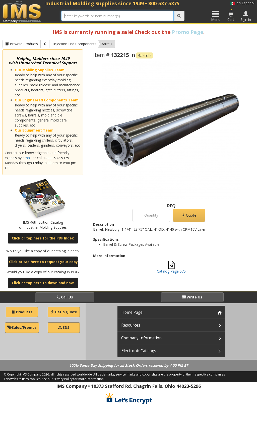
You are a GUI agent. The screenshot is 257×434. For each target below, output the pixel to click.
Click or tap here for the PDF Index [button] (43, 238)
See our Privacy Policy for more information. (73, 379)
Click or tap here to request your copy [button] (43, 261)
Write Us (192, 297)
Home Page (132, 312)
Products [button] (22, 311)
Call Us (64, 297)
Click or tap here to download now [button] (43, 282)
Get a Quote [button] (63, 311)
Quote (188, 215)
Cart (231, 15)
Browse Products (21, 43)
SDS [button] (63, 327)
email (27, 157)
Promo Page (187, 32)
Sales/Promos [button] (22, 327)
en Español (242, 3)
